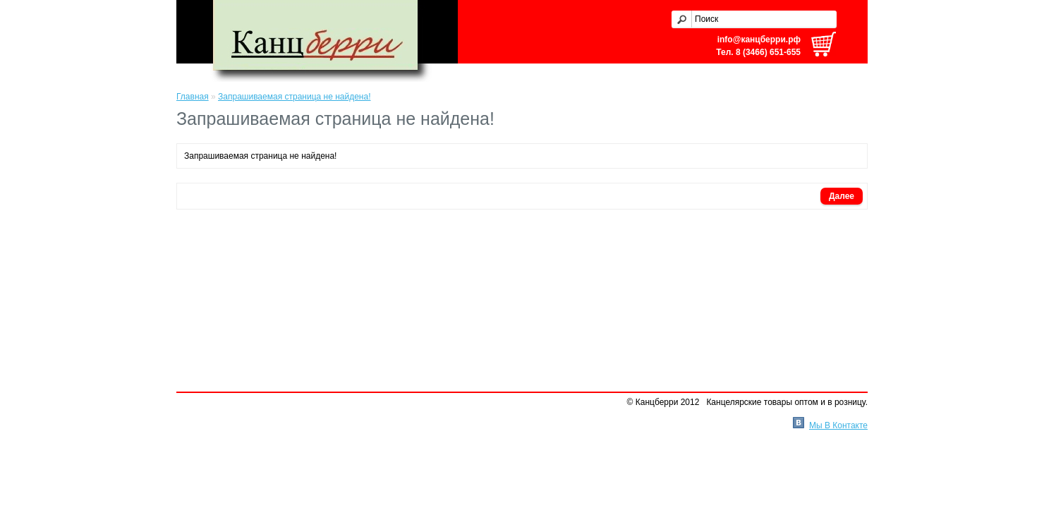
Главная (192, 97)
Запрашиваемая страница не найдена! (294, 97)
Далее (841, 196)
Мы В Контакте (838, 425)
